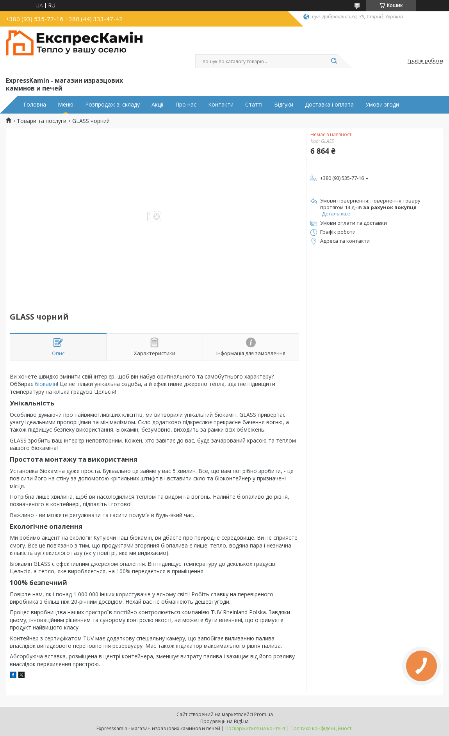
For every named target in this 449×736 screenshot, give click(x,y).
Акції (157, 104)
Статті (253, 104)
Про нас (185, 104)
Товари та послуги (41, 120)
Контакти (220, 104)
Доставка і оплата (329, 104)
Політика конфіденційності (321, 728)
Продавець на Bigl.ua (224, 721)
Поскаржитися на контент (255, 728)
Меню (65, 104)
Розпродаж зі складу (112, 104)
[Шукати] (334, 61)
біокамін (46, 384)
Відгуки (283, 104)
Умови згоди (382, 104)
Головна (34, 104)
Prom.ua (263, 714)
